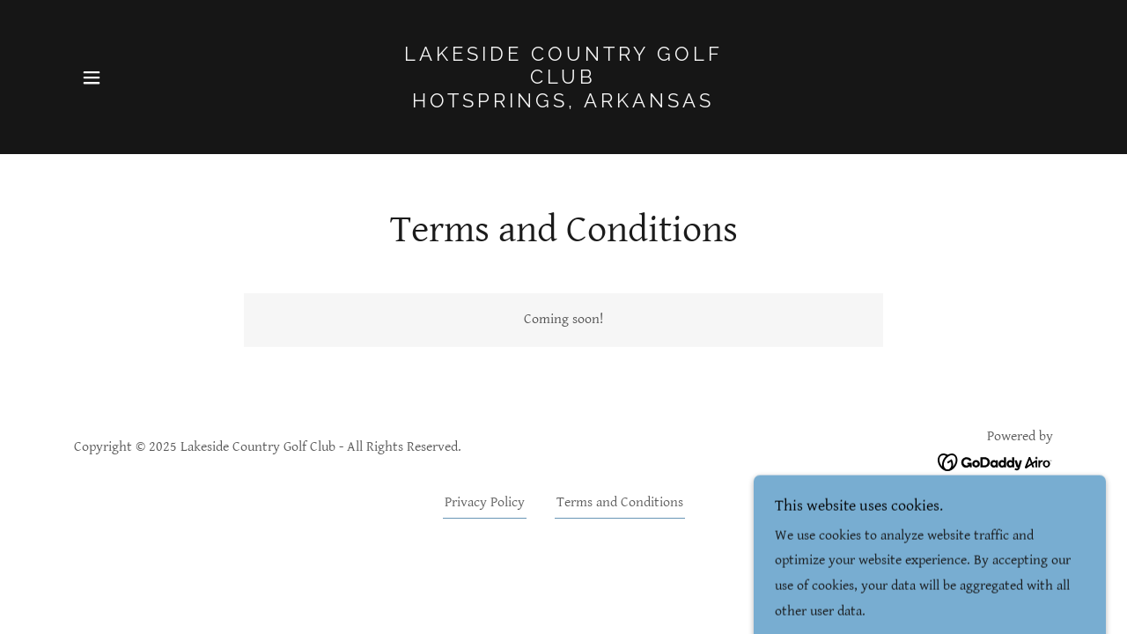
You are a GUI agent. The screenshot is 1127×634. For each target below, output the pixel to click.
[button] (91, 77)
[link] (564, 103)
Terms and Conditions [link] (619, 502)
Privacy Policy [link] (485, 502)
